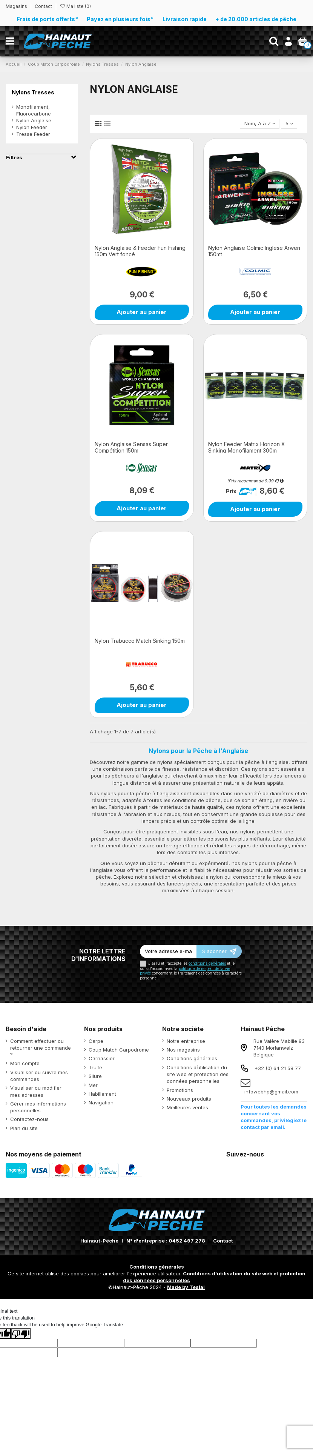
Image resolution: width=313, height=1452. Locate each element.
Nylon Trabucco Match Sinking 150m (140, 640)
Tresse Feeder (33, 134)
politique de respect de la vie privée (185, 971)
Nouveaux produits (189, 1099)
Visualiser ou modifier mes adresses (35, 1091)
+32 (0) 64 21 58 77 (278, 1068)
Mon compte (25, 1063)
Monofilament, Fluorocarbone (33, 110)
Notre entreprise (186, 1041)
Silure (95, 1076)
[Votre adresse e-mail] (168, 951)
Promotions (180, 1090)
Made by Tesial (186, 1287)
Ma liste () (75, 6)
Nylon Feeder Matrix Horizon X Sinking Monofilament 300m (246, 447)
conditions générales (207, 963)
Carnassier (102, 1058)
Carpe (96, 1041)
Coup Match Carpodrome (119, 1050)
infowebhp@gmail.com (271, 1092)
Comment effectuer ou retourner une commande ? (40, 1048)
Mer (93, 1085)
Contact (43, 6)
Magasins (17, 6)
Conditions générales (192, 1058)
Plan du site (24, 1128)
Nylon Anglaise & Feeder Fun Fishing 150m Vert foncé (140, 251)
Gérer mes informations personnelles (38, 1107)
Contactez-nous (29, 1119)
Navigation (101, 1102)
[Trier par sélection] (259, 124)
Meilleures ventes (187, 1107)
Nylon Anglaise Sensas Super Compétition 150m (131, 447)
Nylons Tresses (33, 92)
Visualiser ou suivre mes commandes (39, 1075)
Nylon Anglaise (33, 120)
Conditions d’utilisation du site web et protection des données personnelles (198, 1074)
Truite (95, 1067)
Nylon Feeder (31, 127)
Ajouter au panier (142, 312)
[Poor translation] (21, 1333)
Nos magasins (183, 1050)
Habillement (102, 1094)
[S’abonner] (219, 951)
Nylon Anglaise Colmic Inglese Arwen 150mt (254, 251)
